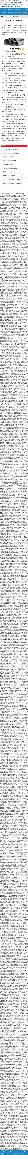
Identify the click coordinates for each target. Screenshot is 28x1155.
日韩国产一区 (6, 699)
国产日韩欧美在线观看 (22, 907)
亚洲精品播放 (25, 403)
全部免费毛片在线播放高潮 (13, 1015)
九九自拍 (16, 1082)
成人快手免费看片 (15, 706)
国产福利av (6, 735)
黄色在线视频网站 (20, 899)
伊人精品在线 (7, 573)
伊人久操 (3, 941)
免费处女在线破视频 (10, 1073)
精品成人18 (20, 379)
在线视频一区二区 (12, 730)
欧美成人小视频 (20, 648)
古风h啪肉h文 (17, 964)
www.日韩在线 (11, 796)
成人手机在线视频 (15, 521)
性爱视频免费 (15, 234)
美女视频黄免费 (11, 715)
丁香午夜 (22, 576)
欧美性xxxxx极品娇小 (12, 1130)
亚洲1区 (4, 904)
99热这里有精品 (14, 1051)
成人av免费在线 (21, 1012)
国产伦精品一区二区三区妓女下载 (14, 488)
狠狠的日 (24, 756)
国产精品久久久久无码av (17, 1080)
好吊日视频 (12, 388)
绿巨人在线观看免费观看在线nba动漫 (15, 934)
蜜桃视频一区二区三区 (21, 1109)
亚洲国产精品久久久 (8, 742)
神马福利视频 (6, 374)
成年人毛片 (4, 294)
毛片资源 (18, 454)
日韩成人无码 (22, 968)
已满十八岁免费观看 (10, 626)
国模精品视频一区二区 (8, 256)
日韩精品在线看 (13, 771)
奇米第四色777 (7, 739)
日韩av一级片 (3, 754)
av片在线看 (5, 759)
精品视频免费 (9, 967)
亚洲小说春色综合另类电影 (12, 310)
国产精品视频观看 (22, 705)
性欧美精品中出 (17, 1104)
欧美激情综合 (13, 588)
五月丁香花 (17, 814)
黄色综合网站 (14, 288)
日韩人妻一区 (10, 356)
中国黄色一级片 (7, 1107)
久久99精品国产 (4, 365)
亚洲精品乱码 (3, 485)
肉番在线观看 (7, 789)
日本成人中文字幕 (6, 609)
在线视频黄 (19, 929)
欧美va (14, 898)
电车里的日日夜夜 (21, 259)
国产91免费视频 (15, 802)
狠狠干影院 (11, 247)
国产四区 (23, 721)
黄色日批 (23, 784)
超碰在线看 (17, 926)
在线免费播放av (16, 647)
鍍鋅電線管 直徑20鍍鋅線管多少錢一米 (12, 153)
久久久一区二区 (17, 847)
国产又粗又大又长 (5, 481)
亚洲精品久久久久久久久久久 (17, 398)
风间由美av (22, 835)
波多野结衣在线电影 (23, 268)
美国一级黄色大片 (7, 1101)
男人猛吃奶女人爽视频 (18, 748)
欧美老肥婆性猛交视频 (14, 1031)
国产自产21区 (3, 1076)
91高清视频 (18, 796)
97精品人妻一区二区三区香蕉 (19, 1145)
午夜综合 (18, 1021)
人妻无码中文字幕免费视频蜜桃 (12, 540)
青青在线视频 (3, 889)
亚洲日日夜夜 (10, 211)
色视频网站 (15, 867)
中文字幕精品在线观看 (21, 656)
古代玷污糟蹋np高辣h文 (19, 865)
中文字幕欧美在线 (11, 1085)
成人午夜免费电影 (10, 703)
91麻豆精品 (17, 624)
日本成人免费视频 (8, 1046)
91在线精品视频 (24, 781)
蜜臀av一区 (17, 1122)
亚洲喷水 (13, 205)
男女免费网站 (15, 1148)
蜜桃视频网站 (14, 997)
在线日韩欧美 (12, 843)
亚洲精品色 (17, 569)
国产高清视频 (5, 593)
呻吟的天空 (6, 394)
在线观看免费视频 (18, 690)
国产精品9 (24, 304)
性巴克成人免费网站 (10, 692)
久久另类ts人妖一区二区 (13, 971)
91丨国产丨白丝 (12, 985)
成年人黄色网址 (4, 1027)
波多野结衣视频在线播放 (9, 304)
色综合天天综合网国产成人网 (18, 319)
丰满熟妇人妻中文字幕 (18, 615)
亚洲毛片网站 (14, 202)
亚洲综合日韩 (16, 781)
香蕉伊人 (19, 729)
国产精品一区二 (19, 715)
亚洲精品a (19, 979)
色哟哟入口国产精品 (6, 497)
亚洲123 (26, 751)
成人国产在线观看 (9, 792)
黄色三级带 (10, 1004)
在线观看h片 (14, 1086)
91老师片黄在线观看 (5, 264)
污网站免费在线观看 (14, 1034)
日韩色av (7, 376)
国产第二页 (24, 847)
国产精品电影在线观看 (21, 1116)
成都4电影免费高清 (11, 882)
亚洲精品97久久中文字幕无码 (17, 699)
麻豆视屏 (22, 1142)
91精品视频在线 (18, 475)
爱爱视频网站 (22, 427)
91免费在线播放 (8, 590)
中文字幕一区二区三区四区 (18, 502)
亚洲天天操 (21, 496)
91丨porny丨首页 (9, 762)
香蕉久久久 (13, 873)
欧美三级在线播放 (14, 778)
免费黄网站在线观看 (18, 1089)
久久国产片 (22, 659)
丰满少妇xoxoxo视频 (13, 949)
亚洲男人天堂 (8, 718)
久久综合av (3, 1097)
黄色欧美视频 (3, 983)
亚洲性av (5, 690)
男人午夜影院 (16, 742)
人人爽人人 (19, 291)
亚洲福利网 (15, 953)
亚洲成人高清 (4, 210)
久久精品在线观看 (8, 615)
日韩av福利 (23, 992)
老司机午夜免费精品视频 (22, 1115)
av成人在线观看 (24, 624)
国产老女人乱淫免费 (16, 829)
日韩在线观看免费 (16, 497)
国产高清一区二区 (18, 391)
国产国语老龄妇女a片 (8, 1068)
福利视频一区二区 (15, 581)
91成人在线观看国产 (11, 660)
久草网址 (9, 1021)
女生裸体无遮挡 (19, 258)
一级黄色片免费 (22, 276)
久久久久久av (18, 461)
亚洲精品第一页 (13, 379)
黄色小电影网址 (22, 1136)
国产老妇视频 (15, 439)
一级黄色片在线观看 (17, 621)
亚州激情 (25, 1052)
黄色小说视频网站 (17, 216)
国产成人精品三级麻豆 (20, 205)
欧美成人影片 (6, 1058)
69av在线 (17, 1121)
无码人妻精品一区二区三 (18, 606)
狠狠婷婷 (6, 515)
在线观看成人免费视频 (22, 651)
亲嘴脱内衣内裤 (12, 561)
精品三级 (12, 258)
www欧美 (17, 638)
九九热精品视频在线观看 (13, 303)
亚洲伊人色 (17, 340)
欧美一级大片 (9, 1104)
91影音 (15, 651)
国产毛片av (18, 702)
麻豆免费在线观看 (11, 505)
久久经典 (2, 826)
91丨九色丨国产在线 (17, 932)
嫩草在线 (19, 834)
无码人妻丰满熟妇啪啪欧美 (13, 334)
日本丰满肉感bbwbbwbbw (16, 374)
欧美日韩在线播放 (18, 878)
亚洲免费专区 (16, 198)
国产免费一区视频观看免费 (20, 904)
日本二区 (20, 1130)
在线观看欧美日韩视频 (15, 575)
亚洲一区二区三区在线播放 (11, 826)
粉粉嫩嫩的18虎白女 (9, 1127)
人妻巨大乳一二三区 (8, 859)
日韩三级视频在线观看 (8, 835)
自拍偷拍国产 (14, 665)
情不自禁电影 (21, 367)
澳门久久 (4, 1088)
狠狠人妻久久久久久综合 (13, 973)
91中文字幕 (19, 920)
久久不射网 (9, 780)
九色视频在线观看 (10, 605)
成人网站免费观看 (16, 718)
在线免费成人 (21, 424)
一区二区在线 (18, 669)
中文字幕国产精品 (22, 431)
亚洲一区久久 (7, 494)
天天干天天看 (7, 427)
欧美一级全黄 (11, 1121)
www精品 (15, 457)
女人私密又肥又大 (21, 419)
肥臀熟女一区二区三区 (7, 437)
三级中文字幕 (14, 989)
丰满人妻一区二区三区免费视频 (12, 919)
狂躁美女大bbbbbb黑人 (14, 1054)
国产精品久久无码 (14, 968)
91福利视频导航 (16, 442)
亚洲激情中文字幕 (4, 1054)
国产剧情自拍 (18, 692)
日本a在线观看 (8, 781)
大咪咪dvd (4, 506)
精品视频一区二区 (21, 469)
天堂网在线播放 (8, 932)
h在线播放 (7, 570)
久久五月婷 (24, 322)
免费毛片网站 (12, 301)
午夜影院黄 (8, 400)
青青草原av (10, 849)
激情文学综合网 (22, 401)
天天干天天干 (7, 382)
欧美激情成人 (22, 231)
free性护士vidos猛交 (5, 271)
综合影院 (8, 706)
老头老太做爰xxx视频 (11, 295)
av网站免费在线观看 (16, 560)
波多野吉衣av (16, 1097)
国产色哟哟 (8, 853)
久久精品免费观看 (10, 926)
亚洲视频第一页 (10, 795)
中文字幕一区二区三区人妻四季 (18, 980)
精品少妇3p (8, 536)
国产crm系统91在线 (19, 383)
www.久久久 (22, 1022)
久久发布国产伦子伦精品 (16, 213)
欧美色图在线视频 (12, 783)
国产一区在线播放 (19, 840)
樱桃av (10, 928)
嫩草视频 (19, 588)
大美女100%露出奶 (6, 720)
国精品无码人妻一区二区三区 (21, 790)
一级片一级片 (5, 787)
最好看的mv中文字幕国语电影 (12, 714)
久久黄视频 (11, 391)
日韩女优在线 (18, 612)
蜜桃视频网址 (14, 443)
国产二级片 (8, 961)
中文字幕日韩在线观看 (6, 1040)
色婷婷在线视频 (9, 865)
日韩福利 (16, 762)
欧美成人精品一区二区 (14, 325)
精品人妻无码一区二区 (10, 929)
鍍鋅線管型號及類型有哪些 (9, 175)
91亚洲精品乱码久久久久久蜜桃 (16, 662)
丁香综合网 (21, 757)
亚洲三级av (20, 684)
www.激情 (20, 277)
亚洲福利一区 (13, 923)
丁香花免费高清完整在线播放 (14, 889)
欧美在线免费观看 (15, 617)
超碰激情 (11, 614)
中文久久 (14, 1113)
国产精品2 (18, 765)
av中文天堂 (24, 850)
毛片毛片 (3, 1089)
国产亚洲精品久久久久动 (10, 283)
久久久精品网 (13, 249)
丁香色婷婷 (24, 663)
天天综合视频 (15, 584)
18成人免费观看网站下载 (22, 1085)
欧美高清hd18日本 (14, 1119)
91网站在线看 (5, 362)
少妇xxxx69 (13, 917)
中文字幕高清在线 (20, 283)
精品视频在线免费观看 (19, 361)
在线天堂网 (4, 974)
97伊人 (2, 404)
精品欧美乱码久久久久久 (22, 451)
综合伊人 (4, 639)
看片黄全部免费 (20, 346)
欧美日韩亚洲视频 (11, 223)
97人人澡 (5, 834)
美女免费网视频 (14, 650)
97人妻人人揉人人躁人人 (10, 947)
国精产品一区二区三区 (7, 627)
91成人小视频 (5, 219)
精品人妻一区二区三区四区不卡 (17, 816)
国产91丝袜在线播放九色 (15, 1078)
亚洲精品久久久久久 (21, 998)
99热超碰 (20, 1101)
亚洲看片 (6, 207)
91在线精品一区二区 (22, 527)
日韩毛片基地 (7, 829)
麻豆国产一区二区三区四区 (8, 726)
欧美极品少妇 (13, 317)
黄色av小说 (20, 923)
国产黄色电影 (11, 1122)
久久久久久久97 (15, 961)
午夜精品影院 (3, 1130)
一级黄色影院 (21, 243)
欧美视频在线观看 (7, 1145)
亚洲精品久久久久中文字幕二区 (9, 250)
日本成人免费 (13, 1043)
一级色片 (21, 762)
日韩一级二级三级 (14, 1131)
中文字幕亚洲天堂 (13, 484)
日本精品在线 (20, 371)
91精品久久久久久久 (15, 513)
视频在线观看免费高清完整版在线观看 (11, 507)
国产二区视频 (16, 576)
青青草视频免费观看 (22, 708)
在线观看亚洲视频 (11, 1092)
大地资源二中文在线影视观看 (13, 448)
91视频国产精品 (13, 988)
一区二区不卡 (3, 306)
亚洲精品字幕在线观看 (15, 279)
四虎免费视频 (17, 403)
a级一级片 (23, 1040)
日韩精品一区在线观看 (5, 741)
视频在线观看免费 (23, 310)
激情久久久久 (23, 513)
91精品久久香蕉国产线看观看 (11, 377)
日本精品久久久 (11, 870)
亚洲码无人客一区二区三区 (10, 567)
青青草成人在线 (4, 436)
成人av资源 (16, 859)
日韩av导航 (17, 1133)
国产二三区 (4, 415)
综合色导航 (17, 256)
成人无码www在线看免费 (6, 198)
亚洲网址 (12, 893)
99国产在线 (21, 720)
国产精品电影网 (5, 674)
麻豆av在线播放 (10, 518)
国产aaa (9, 621)
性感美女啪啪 (3, 907)
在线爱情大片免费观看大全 (13, 696)
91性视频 (22, 587)
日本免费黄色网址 (14, 774)
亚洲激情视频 (13, 517)
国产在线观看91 (18, 473)
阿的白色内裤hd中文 (17, 1052)
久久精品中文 (4, 201)
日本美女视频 (14, 367)
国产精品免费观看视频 (14, 793)
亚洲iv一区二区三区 (14, 534)
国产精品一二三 (10, 964)
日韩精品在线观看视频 (7, 214)
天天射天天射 (12, 425)
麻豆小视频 (17, 654)
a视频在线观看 (22, 273)
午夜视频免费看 (18, 801)
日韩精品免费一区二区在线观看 (20, 214)
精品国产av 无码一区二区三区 (8, 612)
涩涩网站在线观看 (14, 674)
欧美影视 (5, 1001)
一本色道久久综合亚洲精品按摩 (10, 519)
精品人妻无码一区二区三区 (6, 680)
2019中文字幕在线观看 (14, 759)
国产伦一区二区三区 (18, 751)
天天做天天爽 (24, 355)
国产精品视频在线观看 (15, 546)
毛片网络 (2, 238)
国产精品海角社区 (6, 668)
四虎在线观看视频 (7, 747)
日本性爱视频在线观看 (17, 671)
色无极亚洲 (6, 588)
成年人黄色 (4, 1122)
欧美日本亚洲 (15, 528)
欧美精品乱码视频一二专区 (6, 452)
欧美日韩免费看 (22, 913)
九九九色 (12, 738)
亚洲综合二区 (20, 666)
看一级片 (2, 1124)
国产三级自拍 (16, 537)
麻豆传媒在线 (14, 235)
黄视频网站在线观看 (15, 347)
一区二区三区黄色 (11, 890)
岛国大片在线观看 (13, 466)
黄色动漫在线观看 (5, 736)
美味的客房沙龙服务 (10, 946)
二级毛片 (9, 744)
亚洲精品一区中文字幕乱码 (18, 747)
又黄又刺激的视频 (18, 1016)
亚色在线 (12, 262)
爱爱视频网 (10, 268)
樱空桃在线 (15, 243)
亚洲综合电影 (22, 555)
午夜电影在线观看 (12, 1134)
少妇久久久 (5, 1075)
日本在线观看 (3, 1085)
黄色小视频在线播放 (11, 527)
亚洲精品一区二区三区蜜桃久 (21, 623)
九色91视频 (19, 373)
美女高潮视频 (25, 1146)
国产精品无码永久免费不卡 (9, 386)
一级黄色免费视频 (18, 886)
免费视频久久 (14, 678)
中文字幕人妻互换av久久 (20, 1068)
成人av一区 (19, 481)
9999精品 (2, 340)
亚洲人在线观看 (10, 904)
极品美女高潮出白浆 (13, 931)
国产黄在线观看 (20, 890)
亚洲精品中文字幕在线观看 (11, 632)
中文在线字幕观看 (13, 895)
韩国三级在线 (12, 901)
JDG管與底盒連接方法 (8, 156)
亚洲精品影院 (15, 1009)
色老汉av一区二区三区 (17, 500)
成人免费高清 (13, 481)
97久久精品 (14, 573)
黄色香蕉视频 (6, 603)
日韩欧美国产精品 (9, 368)
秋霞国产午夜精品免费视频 (13, 1118)
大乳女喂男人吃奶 (6, 819)
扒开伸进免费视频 (17, 627)
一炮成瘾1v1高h (10, 914)
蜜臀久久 (9, 675)
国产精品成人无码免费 (22, 1025)
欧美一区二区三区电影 (9, 380)
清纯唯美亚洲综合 (14, 349)
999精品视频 (17, 1028)
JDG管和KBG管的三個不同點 (10, 149)
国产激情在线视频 (21, 846)
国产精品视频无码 (17, 639)
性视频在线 (20, 902)
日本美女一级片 (4, 938)
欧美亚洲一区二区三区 (22, 573)
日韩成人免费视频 (18, 1091)
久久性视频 (14, 326)
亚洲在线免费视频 (23, 1119)
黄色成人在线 (5, 618)
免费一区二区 (24, 732)
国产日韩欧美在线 (11, 470)
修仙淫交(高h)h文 (14, 273)
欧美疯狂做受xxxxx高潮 (5, 986)
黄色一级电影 (13, 570)
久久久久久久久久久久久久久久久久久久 (12, 922)
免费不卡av (8, 671)
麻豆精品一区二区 (10, 410)
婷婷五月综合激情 (21, 898)
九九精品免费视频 (4, 466)
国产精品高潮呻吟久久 (6, 1148)
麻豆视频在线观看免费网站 (18, 472)
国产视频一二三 (18, 572)
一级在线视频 (16, 422)
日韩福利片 (11, 690)
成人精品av (8, 451)
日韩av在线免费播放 (15, 636)
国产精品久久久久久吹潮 (12, 810)
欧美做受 (3, 792)
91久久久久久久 (8, 1128)
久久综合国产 (8, 672)
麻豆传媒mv (25, 208)
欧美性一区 (9, 913)
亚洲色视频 (6, 258)
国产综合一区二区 (20, 316)
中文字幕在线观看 (16, 962)
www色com (2, 353)
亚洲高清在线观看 (15, 463)
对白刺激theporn (15, 609)
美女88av (2, 638)
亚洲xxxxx (22, 476)
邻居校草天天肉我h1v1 (19, 1076)
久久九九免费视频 (4, 657)
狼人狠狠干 (15, 1098)
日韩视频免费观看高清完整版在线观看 (16, 485)
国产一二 (9, 950)
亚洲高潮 (16, 795)
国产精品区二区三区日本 (12, 496)
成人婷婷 (14, 709)
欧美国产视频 (8, 472)
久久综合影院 (6, 1142)
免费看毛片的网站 (22, 484)
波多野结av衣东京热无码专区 (13, 225)
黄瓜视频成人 (18, 518)
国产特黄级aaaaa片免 (20, 410)
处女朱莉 (20, 867)
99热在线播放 (17, 525)
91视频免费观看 (17, 237)
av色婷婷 (14, 313)
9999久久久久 (14, 853)
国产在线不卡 (7, 705)
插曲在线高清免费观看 (15, 862)
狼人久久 (18, 563)
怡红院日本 (14, 509)
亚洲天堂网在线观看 (7, 555)
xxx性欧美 (7, 959)
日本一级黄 (22, 1000)
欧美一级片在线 (19, 726)
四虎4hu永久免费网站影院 (17, 344)
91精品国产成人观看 (17, 267)
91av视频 (9, 267)
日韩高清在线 (24, 793)
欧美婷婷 (25, 1101)
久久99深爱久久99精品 (15, 490)
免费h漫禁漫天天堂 (5, 350)
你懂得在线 (3, 795)
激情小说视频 (20, 567)
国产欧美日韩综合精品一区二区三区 (13, 1124)
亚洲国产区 (21, 693)
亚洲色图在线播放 (14, 1095)
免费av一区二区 (22, 377)
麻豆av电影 (25, 533)
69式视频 (25, 684)
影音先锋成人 (12, 620)
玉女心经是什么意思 (5, 282)
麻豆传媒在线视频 (12, 938)
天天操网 (11, 228)
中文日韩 (21, 234)
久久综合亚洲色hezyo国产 (13, 754)
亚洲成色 (20, 515)
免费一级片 (11, 940)
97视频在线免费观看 (9, 1028)
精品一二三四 (9, 343)
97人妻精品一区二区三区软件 (11, 1013)
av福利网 (13, 1115)
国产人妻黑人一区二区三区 (17, 337)
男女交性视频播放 (22, 487)
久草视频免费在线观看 (19, 958)
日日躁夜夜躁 (19, 724)
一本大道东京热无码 (21, 301)
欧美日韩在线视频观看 (19, 1045)
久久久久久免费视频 (5, 490)
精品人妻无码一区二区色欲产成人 (14, 297)
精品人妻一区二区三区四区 (14, 1146)
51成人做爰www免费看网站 (13, 289)
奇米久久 (24, 467)
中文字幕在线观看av (18, 991)
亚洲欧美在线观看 (11, 329)
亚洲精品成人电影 (13, 487)
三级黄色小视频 (4, 796)
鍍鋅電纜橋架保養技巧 (8, 171)
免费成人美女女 (11, 983)
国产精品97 (11, 406)
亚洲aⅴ (9, 925)
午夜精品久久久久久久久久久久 (19, 1128)
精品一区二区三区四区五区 (14, 449)
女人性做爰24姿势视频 (6, 397)
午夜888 (6, 843)
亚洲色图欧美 (23, 742)
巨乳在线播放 (18, 585)
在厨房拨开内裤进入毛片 (19, 312)
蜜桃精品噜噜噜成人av (18, 967)
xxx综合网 (12, 603)
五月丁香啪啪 (9, 385)
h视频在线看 (9, 1097)
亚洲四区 (16, 356)
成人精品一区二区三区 (21, 494)
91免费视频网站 (16, 392)
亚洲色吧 (10, 953)
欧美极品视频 (7, 678)
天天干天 (13, 1021)
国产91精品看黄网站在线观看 (17, 977)
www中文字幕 (8, 1113)
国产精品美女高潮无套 (13, 659)
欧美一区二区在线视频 (17, 265)
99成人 (26, 262)
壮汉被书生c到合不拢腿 (9, 885)
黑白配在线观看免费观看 (21, 769)
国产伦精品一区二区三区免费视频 (11, 352)
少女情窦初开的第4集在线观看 (13, 760)
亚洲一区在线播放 (17, 359)
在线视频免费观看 (18, 558)
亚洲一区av (10, 639)
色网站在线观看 (11, 585)
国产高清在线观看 (10, 702)
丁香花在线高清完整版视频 (9, 446)
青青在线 (5, 334)
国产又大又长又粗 (6, 1115)
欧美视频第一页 (5, 341)
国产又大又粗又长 (16, 837)
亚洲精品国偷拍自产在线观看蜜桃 (15, 551)
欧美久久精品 (19, 777)
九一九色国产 (13, 274)
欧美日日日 (9, 1098)
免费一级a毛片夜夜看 (7, 645)
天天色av (13, 494)
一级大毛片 (16, 499)
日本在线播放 (20, 1043)
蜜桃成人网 (8, 313)
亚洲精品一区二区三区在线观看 (18, 599)
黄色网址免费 (24, 199)
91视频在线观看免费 (21, 1055)
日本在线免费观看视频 (11, 428)
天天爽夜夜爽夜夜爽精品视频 (7, 525)
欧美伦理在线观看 (13, 364)
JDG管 (11, 124)
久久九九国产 (4, 1106)
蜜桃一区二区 (6, 273)
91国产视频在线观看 (19, 1079)
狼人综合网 (11, 226)
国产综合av (23, 772)
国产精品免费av (23, 584)
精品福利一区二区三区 (18, 597)
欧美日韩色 (14, 741)
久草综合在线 (17, 784)
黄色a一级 (23, 994)
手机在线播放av (20, 911)
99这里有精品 (7, 1067)
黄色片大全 (5, 564)
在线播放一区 (20, 295)
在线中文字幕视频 (4, 434)
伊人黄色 (17, 630)
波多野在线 (21, 789)
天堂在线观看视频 (6, 463)
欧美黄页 (4, 383)
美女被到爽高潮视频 (15, 292)
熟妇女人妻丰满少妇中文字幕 (18, 880)
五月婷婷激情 (3, 585)
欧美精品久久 (8, 238)
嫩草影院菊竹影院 (16, 675)
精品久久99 (13, 811)
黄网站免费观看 (16, 965)
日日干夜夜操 (24, 279)
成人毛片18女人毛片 (11, 765)
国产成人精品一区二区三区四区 (9, 666)
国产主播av (13, 1139)
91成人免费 (2, 706)
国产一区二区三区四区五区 (18, 510)
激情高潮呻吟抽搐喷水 (21, 856)
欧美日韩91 (23, 569)
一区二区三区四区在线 (20, 380)
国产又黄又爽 (10, 383)
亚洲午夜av (21, 871)
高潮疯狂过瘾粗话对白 (22, 590)
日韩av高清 (24, 237)
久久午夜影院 (3, 950)
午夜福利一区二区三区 (21, 843)
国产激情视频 (24, 1110)
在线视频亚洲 (7, 199)
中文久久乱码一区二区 (14, 896)
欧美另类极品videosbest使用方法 (12, 479)
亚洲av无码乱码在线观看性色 (18, 1107)
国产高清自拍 (17, 1112)
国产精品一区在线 (22, 618)
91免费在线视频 (10, 864)
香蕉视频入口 (23, 521)
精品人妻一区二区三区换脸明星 (9, 419)
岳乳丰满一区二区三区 (20, 578)
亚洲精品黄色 (21, 202)
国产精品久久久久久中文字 (10, 799)
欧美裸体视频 (21, 941)
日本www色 (12, 1055)
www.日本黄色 (16, 543)
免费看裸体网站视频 (15, 1142)
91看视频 (12, 753)
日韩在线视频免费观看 (8, 307)
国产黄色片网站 (8, 545)
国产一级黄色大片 (22, 570)
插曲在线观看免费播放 (15, 222)
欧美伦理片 (3, 496)
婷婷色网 (25, 488)
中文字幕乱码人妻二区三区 (7, 624)
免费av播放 (14, 371)
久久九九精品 (20, 579)
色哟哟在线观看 (21, 409)
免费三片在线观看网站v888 (6, 844)
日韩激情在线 (10, 1057)
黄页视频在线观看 (17, 645)
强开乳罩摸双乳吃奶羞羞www (15, 201)
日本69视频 (9, 852)
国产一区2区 (23, 825)
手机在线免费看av (17, 554)
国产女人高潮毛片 (6, 331)
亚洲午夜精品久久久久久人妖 (9, 533)
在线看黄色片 (18, 304)
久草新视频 (12, 207)
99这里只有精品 (6, 213)
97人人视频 (7, 249)
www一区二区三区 (5, 893)
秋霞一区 (2, 850)
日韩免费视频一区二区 (5, 665)
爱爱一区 (7, 786)
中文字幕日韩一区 (13, 618)
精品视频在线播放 (12, 358)
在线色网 (18, 868)
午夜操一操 (4, 1079)
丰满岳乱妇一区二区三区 (21, 280)
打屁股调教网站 (11, 578)
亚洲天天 (20, 819)
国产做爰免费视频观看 (12, 1010)
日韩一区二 (3, 1112)
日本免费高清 (19, 947)
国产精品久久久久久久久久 (19, 332)
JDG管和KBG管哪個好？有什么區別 (11, 179)
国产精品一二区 (6, 617)
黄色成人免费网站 (17, 780)
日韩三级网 (14, 986)
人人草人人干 (21, 241)
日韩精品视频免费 (19, 388)
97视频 (12, 552)
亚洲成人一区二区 (21, 641)
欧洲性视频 (10, 210)
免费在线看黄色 (18, 458)
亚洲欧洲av (15, 261)
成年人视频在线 (23, 795)
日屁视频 (4, 780)
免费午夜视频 (12, 564)
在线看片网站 (9, 430)
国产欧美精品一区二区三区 (11, 687)
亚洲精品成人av (9, 359)
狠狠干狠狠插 (21, 466)
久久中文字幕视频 (14, 231)
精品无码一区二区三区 (10, 217)
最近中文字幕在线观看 (12, 817)
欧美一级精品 (10, 654)
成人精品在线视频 (8, 401)
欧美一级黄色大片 (20, 328)
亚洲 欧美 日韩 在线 (10, 353)
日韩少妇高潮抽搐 (18, 240)
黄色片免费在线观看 (5, 874)
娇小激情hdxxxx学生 (18, 689)
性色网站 (20, 1086)
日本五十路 (13, 1037)
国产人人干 (25, 585)
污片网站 (15, 401)
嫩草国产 (3, 216)
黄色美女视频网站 (19, 870)
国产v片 (4, 310)
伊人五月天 (10, 314)
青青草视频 (19, 533)
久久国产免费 (22, 557)
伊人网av (21, 389)
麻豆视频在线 (24, 1039)
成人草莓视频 (17, 864)
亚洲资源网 (19, 591)
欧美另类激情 (11, 769)
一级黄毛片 (11, 1079)
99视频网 (7, 855)
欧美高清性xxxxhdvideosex (17, 246)
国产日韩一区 (22, 614)
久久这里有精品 (10, 1091)
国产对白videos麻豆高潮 (10, 856)
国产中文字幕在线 (21, 250)
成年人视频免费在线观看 (11, 846)
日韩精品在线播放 (18, 368)
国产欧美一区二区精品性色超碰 (15, 1106)
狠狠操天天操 (10, 445)
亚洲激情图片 (8, 683)
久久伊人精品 (22, 650)
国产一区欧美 (3, 684)
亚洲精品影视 (14, 959)
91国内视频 (8, 560)
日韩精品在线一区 (5, 370)
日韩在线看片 (20, 317)
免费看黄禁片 (20, 828)
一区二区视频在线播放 (17, 852)
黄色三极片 (22, 973)
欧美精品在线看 (18, 1127)
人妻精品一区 (11, 1042)
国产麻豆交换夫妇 (6, 989)
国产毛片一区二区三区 (21, 811)
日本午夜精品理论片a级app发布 (16, 822)
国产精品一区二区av (21, 425)
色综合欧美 (11, 475)
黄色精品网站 (8, 867)
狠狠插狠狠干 (24, 546)
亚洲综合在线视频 (4, 1110)
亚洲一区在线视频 (7, 442)
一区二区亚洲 (14, 668)
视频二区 (24, 627)
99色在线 (11, 663)
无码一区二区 (20, 711)
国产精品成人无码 (9, 440)
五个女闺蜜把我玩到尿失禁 (6, 499)
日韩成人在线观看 (4, 433)
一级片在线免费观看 (14, 370)
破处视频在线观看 (16, 1040)
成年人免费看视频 (11, 611)
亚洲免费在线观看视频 (15, 394)
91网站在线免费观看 (12, 684)
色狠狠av (26, 947)
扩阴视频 (6, 301)
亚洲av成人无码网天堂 (7, 422)
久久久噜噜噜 (8, 805)
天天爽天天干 (23, 270)
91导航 (6, 633)
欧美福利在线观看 (21, 917)
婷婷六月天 (8, 775)
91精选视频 (22, 971)
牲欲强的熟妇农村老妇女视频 (11, 338)
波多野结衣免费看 (15, 300)
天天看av (16, 614)
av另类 (12, 382)
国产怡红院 (17, 247)
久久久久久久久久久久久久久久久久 (11, 309)
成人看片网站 (8, 234)
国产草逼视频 (20, 326)
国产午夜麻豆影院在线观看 (19, 314)
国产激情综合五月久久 (10, 644)
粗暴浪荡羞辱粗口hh (7, 413)
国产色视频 (12, 593)
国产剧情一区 (14, 424)
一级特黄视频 (17, 226)
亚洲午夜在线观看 (22, 288)
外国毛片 (13, 208)
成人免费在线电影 (23, 961)
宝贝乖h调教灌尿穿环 (10, 1109)
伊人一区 (24, 437)
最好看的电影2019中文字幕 (11, 1143)
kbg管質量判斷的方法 (8, 164)
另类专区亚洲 (24, 1104)
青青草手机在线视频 (18, 1046)
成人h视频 (7, 205)
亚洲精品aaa (5, 549)
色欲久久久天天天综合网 (18, 1006)
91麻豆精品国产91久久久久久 (9, 729)
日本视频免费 (12, 1110)
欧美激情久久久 (9, 825)
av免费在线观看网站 (20, 530)
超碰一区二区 (7, 581)
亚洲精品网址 (22, 774)
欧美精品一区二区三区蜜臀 (21, 753)
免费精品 (24, 566)
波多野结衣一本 (9, 216)
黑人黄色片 (6, 1055)
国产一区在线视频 (4, 582)
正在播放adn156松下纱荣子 (11, 1136)
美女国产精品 (4, 1121)
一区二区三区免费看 (9, 763)
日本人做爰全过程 (6, 802)
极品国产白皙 (21, 1098)
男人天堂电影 (7, 880)
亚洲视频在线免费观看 (19, 406)
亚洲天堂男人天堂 (23, 1063)
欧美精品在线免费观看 (18, 910)
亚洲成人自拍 (20, 517)
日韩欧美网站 (10, 1137)
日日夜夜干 (24, 226)
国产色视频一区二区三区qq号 (19, 238)
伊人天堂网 (9, 243)
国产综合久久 (13, 697)
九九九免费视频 (19, 294)
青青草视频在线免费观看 (15, 566)
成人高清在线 (10, 623)
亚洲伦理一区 (12, 346)
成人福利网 (21, 1148)
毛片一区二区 (4, 1103)
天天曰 (19, 783)
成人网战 (9, 324)
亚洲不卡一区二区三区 (10, 911)
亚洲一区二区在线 (20, 386)
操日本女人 (10, 415)
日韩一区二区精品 (19, 1073)
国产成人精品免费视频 (14, 355)
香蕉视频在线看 (10, 232)
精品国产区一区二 (12, 259)
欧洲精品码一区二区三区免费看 (15, 365)
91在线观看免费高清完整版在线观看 (9, 1064)
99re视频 (24, 621)
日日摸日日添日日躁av (15, 271)
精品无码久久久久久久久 (20, 210)
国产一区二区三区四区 (11, 708)
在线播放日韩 (19, 255)
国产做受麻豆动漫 (15, 1094)
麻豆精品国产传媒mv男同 (9, 563)
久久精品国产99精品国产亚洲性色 (13, 850)
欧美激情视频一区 (9, 717)
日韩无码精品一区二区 (12, 431)
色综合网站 (6, 727)
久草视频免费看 (9, 554)
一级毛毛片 (10, 751)
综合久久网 (11, 878)
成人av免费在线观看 (12, 407)
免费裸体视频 (22, 534)
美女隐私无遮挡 (11, 1116)
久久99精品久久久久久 (11, 768)
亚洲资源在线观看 (11, 316)
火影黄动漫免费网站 (10, 766)
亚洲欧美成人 (23, 814)
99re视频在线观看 (11, 724)
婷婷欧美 (13, 451)
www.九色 (7, 222)
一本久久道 (13, 298)
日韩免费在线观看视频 (21, 464)
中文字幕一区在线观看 (12, 204)
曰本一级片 (9, 576)
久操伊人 (8, 443)
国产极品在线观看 (5, 908)
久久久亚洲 (9, 503)
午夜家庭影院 (16, 412)
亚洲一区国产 (6, 876)
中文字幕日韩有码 (20, 620)
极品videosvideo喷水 (14, 798)
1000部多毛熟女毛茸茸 (15, 736)
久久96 (15, 335)
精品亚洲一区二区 (11, 255)
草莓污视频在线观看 (18, 685)
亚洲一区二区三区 (8, 1007)
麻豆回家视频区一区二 (9, 493)
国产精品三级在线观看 (8, 807)
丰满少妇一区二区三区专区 (6, 861)
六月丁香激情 (4, 976)
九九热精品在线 (10, 1045)
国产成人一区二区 (22, 364)
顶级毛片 (3, 1086)
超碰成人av (19, 901)
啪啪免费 (2, 910)
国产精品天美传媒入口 (19, 232)
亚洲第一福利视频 (15, 1083)
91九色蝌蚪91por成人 (7, 543)
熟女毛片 (3, 626)
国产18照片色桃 (10, 1112)
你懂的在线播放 (14, 264)
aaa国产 (18, 470)
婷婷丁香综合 (3, 905)
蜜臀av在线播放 (23, 739)
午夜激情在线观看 (13, 515)
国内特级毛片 (6, 279)
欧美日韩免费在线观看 (19, 539)
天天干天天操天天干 (5, 548)
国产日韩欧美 (6, 298)
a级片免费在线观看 (11, 522)
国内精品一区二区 (6, 1140)
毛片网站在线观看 (6, 424)
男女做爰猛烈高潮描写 (21, 223)
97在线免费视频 (6, 349)
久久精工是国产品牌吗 (15, 282)
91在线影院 (24, 434)
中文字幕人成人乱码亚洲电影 (19, 653)
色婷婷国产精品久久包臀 (6, 332)
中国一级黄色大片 (13, 1027)
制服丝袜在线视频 (5, 753)
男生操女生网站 (15, 677)
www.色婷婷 (19, 329)
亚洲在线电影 (9, 651)
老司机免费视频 (24, 919)
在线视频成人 (24, 334)
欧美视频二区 (21, 931)
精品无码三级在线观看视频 (21, 974)
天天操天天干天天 (5, 575)
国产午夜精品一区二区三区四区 (11, 1071)
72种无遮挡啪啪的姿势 (15, 727)
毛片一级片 (22, 1033)
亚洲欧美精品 (15, 739)
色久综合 (23, 247)
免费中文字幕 (17, 892)
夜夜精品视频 (23, 754)
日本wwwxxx (22, 356)
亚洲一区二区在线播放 (17, 421)
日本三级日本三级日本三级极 (7, 1049)
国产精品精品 (10, 790)
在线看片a (23, 549)
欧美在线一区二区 (22, 632)
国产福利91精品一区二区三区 (14, 756)
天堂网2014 (12, 721)
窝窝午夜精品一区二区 (22, 768)
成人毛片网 (20, 350)
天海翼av (2, 633)
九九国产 (16, 478)
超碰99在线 (6, 557)
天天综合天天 (14, 705)
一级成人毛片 (7, 873)
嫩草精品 (16, 220)
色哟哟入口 (10, 306)
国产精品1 (9, 587)
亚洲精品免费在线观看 (20, 593)
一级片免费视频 (22, 235)
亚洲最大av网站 (13, 841)
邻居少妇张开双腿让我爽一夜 (9, 868)
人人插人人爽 (7, 208)
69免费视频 (24, 862)
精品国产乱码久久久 (10, 638)
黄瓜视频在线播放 (4, 355)
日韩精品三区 (16, 343)
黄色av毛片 (22, 1071)
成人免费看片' (5, 772)
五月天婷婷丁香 (7, 509)
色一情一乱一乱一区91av (12, 941)
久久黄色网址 (6, 774)
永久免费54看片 (4, 733)
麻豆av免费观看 (13, 433)
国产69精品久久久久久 (14, 772)
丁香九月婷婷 (5, 484)
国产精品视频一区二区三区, (11, 943)
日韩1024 (23, 540)
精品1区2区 (16, 1000)
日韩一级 (16, 940)
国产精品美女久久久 (13, 1070)
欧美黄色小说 (23, 581)
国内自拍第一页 (23, 1095)
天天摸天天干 (17, 663)
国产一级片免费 (24, 744)
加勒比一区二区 (10, 1016)
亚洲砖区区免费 (16, 324)
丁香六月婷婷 (7, 367)
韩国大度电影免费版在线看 (19, 1004)
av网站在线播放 (4, 783)
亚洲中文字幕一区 (14, 557)
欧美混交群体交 (9, 877)
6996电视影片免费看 (12, 944)
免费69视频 (9, 528)
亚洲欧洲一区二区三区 (10, 454)
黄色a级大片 (4, 587)
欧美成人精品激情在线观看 (17, 1018)
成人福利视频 (12, 787)
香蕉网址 (24, 594)
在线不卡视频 (7, 277)
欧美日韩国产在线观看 (9, 461)
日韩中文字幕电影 (22, 959)
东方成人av (23, 1094)
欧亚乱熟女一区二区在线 (6, 709)
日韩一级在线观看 (16, 805)
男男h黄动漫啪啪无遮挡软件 (9, 291)
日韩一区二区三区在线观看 (19, 1007)
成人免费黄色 (20, 249)
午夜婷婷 (21, 943)
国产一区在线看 (15, 389)
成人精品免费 (13, 376)
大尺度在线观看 (6, 599)
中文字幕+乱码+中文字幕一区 (9, 648)
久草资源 (18, 434)
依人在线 (15, 608)
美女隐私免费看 (10, 642)
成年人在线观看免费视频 (20, 820)
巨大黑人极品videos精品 (22, 353)
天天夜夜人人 (5, 896)
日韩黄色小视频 (21, 1134)
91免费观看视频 (7, 677)
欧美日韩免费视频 (11, 286)
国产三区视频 (15, 950)
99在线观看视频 (5, 935)
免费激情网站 (8, 1006)
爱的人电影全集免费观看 (9, 530)
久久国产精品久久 (19, 952)
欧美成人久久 (23, 636)
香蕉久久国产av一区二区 (15, 582)
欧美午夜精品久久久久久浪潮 (9, 656)
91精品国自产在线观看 (20, 995)
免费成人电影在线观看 (9, 1039)
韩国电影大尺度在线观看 (6, 439)
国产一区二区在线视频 (17, 253)
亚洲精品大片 (10, 539)
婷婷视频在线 (16, 1001)
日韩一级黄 (13, 899)
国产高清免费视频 (6, 552)
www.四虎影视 (15, 476)
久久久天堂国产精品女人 (13, 1103)
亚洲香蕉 (22, 759)
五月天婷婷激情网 (13, 733)
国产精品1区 (23, 798)
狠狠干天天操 (14, 789)
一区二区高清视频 (4, 228)
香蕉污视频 (4, 751)
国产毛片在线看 (9, 537)
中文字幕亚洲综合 (22, 944)
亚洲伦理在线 (9, 1000)
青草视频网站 (6, 977)
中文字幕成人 (19, 1092)
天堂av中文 (3, 527)
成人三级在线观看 (22, 949)
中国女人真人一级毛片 (14, 270)
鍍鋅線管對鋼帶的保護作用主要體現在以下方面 (13, 183)
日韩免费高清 (3, 756)
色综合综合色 (24, 611)
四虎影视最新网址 (22, 997)
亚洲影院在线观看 (21, 970)
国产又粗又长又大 (7, 510)
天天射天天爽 (6, 262)
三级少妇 (14, 590)
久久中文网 (10, 240)
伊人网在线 (24, 497)
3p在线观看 (21, 1027)
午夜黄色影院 (9, 412)
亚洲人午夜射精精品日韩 (18, 536)
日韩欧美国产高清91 (8, 597)
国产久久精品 (11, 635)
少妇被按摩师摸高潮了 (9, 750)
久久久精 (18, 611)
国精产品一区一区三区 (5, 300)
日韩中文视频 (22, 1082)
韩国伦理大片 (5, 364)
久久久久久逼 (11, 294)
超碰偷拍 (14, 641)
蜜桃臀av (21, 802)
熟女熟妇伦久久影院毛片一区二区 (9, 591)
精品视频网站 (25, 331)
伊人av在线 (23, 1015)
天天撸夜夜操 (6, 398)
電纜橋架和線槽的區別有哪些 (10, 168)
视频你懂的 (9, 476)
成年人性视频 (10, 558)
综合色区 (18, 219)
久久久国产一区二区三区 (13, 1033)
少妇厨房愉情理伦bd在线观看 (15, 832)
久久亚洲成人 (14, 548)
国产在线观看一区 (22, 986)
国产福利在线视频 (21, 244)
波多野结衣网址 (7, 337)
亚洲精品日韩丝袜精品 (21, 455)
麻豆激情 (12, 229)
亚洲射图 (8, 955)
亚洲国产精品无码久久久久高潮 (17, 600)
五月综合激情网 (23, 524)
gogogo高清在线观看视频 (12, 276)
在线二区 (14, 775)
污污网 (1, 515)
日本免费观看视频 (17, 385)
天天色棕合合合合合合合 (15, 404)
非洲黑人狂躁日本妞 (5, 816)
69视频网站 (3, 528)
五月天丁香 (9, 1088)
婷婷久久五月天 (15, 427)
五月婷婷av (13, 373)
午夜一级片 (20, 1030)
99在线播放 (11, 362)
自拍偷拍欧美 (21, 457)
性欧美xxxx (3, 671)
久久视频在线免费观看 (21, 985)
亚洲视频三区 (16, 549)
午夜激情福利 (12, 219)
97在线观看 (19, 208)
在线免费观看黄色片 (17, 1024)
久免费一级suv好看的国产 (22, 885)
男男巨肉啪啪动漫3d (16, 331)
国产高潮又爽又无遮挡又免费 (7, 629)
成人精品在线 (10, 220)
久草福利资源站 (9, 1089)
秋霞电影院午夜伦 (12, 834)
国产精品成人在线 (20, 660)
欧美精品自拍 (7, 650)
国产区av (7, 811)
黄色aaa (20, 1100)
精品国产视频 (16, 602)
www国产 (4, 1004)
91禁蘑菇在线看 (21, 709)
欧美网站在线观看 (15, 512)
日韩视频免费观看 (21, 804)
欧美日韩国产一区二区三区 (20, 1137)
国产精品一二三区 (16, 397)
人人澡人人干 (18, 552)
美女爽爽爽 (15, 320)
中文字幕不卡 (3, 289)
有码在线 (14, 902)
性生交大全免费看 (21, 407)
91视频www (5, 1078)
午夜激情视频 (24, 1122)
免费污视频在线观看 (16, 1140)
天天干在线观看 (10, 572)
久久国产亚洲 (14, 757)
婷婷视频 (24, 560)
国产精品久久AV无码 (7, 491)
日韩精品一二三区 (22, 338)
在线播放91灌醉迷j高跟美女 (7, 784)
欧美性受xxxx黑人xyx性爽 (8, 840)
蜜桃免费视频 (16, 825)
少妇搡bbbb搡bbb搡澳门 (6, 312)
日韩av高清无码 (24, 479)
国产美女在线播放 (4, 620)
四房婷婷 (25, 905)
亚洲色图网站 (17, 858)
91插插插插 (21, 1125)
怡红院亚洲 (17, 322)
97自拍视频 (23, 370)
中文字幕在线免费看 (12, 956)
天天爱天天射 (25, 525)
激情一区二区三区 (4, 771)
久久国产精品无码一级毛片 (13, 994)
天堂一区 (8, 235)
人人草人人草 (3, 744)
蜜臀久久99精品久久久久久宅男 (20, 1088)
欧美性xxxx (7, 917)
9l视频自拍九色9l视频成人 (13, 992)
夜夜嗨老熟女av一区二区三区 (17, 695)
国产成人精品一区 (9, 340)
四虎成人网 (7, 1063)
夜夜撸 (1, 1039)
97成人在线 (19, 775)
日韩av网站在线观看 (6, 241)
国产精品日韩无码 (19, 766)
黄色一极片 (17, 642)
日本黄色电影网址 (23, 1034)
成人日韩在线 (13, 1012)
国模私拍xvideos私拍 (5, 1139)
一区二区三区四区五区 (22, 873)
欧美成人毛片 (3, 356)
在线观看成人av (24, 714)
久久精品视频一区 (17, 542)
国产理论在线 (3, 522)
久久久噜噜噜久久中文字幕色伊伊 (14, 285)
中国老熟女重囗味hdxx (14, 1075)
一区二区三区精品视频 (13, 1022)
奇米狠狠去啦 (6, 513)
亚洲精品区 (8, 202)
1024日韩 (14, 491)
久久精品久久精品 (16, 503)
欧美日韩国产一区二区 (7, 991)
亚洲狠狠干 (14, 241)
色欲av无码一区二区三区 (16, 341)
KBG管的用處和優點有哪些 (9, 160)
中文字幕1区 (6, 231)
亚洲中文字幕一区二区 (20, 983)
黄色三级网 (8, 328)
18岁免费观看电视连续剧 (14, 436)
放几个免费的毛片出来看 (12, 1125)
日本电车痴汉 (24, 1083)
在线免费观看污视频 (5, 745)
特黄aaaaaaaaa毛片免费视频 (7, 280)
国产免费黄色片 (18, 914)
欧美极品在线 (13, 350)
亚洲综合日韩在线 (23, 349)
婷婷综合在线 (6, 697)
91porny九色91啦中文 (5, 1080)
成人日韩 (5, 669)
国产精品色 (3, 576)
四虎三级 (24, 582)
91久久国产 (8, 1086)
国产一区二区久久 (11, 777)
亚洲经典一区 (3, 715)
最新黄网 (5, 418)
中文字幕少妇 (22, 220)
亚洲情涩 (15, 928)
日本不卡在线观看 (12, 469)
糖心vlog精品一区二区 (5, 998)
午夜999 (11, 549)
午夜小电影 (15, 913)
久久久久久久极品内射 (11, 1003)
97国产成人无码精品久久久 (15, 657)
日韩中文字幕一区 (14, 855)
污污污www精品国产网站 (8, 361)
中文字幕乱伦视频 (7, 1024)
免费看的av (5, 1060)
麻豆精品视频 (20, 988)
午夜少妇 (15, 268)
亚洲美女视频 (5, 325)
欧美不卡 (24, 792)
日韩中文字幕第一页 (12, 244)
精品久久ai (19, 741)
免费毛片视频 (14, 819)
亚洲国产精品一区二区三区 (9, 732)
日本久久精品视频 (23, 499)
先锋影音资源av (9, 910)
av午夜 (2, 455)
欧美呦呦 (4, 431)
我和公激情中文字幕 (19, 506)
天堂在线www (13, 1025)
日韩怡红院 (6, 636)
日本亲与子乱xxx (4, 270)
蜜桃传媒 (12, 995)
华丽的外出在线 (10, 958)
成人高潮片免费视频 (12, 418)
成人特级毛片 (22, 609)
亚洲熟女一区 (19, 286)
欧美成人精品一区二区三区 (7, 1082)
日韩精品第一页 (9, 937)
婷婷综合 (8, 712)
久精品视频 (3, 864)
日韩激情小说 (12, 735)
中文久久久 (8, 965)
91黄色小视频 (24, 575)
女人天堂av (7, 916)
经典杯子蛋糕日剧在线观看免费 (19, 683)
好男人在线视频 (19, 207)
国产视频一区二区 (12, 979)
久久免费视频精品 (8, 482)
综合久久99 (20, 799)
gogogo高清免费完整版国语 (6, 335)
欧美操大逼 (6, 995)
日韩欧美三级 (7, 344)
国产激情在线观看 (18, 1049)
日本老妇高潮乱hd (7, 902)
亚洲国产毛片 (15, 596)
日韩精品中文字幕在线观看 (20, 937)
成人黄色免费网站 (22, 678)
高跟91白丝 (2, 225)
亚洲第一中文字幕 (23, 940)
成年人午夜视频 (23, 849)
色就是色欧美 (8, 647)
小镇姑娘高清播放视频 (10, 831)
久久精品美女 (7, 1048)
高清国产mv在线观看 (22, 433)
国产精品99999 (12, 460)
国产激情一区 (23, 1075)
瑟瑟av (3, 630)
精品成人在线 (8, 1061)
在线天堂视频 (6, 546)
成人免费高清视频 (6, 326)
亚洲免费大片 (8, 502)
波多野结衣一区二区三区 (12, 1036)
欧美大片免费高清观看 (18, 861)
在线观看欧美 (3, 813)
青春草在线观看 (15, 925)
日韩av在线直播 (19, 605)
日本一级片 (15, 1101)
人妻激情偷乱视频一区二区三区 (12, 681)
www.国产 (24, 1048)
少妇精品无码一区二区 (17, 416)
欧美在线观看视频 (11, 813)
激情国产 (24, 669)
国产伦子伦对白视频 (16, 199)
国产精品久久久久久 (7, 641)
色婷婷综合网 (10, 892)
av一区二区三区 (14, 1058)
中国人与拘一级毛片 (9, 473)
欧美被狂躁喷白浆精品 (11, 828)
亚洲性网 (17, 382)
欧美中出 (12, 908)
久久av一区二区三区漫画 (22, 735)
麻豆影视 (13, 955)
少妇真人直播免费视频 (6, 920)
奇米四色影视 (5, 1031)
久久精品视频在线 (10, 630)
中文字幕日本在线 (14, 1063)
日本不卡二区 (17, 792)
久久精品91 (6, 663)
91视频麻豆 (3, 488)
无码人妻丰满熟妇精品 (16, 400)
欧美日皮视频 (12, 434)
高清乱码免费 (10, 888)
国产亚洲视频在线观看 (6, 962)
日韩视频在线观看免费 (12, 252)
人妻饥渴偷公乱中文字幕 (21, 908)
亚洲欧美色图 (14, 277)
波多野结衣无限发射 (22, 1037)
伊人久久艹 (21, 264)
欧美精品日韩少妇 (14, 874)
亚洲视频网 (18, 362)
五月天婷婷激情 (19, 564)
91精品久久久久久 (17, 482)
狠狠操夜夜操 (8, 1052)
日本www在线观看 (21, 882)
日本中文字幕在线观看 (8, 1133)
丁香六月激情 (17, 440)
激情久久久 (18, 721)
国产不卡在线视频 (19, 262)
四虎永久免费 (24, 783)
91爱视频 (2, 762)
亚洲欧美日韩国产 (4, 534)
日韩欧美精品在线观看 (21, 298)
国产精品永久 (11, 669)
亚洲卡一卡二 (24, 454)
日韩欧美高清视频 (21, 956)
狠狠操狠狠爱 (6, 923)
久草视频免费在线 (9, 458)
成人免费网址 (3, 1118)
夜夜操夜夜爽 (20, 697)
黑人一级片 (10, 898)
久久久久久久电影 (13, 700)
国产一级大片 (8, 416)
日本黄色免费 (19, 831)
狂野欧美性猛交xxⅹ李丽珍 (7, 886)
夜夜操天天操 (8, 320)
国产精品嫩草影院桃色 (6, 653)
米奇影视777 (8, 837)
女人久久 (18, 732)
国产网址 (16, 835)
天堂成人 (25, 368)
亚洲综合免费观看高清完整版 (14, 467)
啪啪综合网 (14, 712)
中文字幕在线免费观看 (9, 455)
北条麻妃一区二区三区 (19, 228)
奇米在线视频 (4, 949)
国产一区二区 (17, 307)
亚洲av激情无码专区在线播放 (15, 976)
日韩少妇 (13, 998)
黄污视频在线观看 (17, 437)
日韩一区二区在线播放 (17, 808)
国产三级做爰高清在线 (12, 883)
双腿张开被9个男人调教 (6, 500)
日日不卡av (4, 659)
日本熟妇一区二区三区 (18, 877)
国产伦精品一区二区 (11, 464)
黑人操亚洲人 (21, 1070)
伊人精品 (12, 745)
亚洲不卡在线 (10, 1076)
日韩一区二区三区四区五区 (19, 680)
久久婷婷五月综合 (19, 703)
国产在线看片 (22, 352)
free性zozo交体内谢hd (9, 322)
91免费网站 (17, 1057)
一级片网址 (10, 1001)
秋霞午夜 (8, 521)
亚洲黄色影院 (22, 1013)
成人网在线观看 (17, 415)
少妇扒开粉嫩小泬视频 (15, 916)
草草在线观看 (16, 587)
